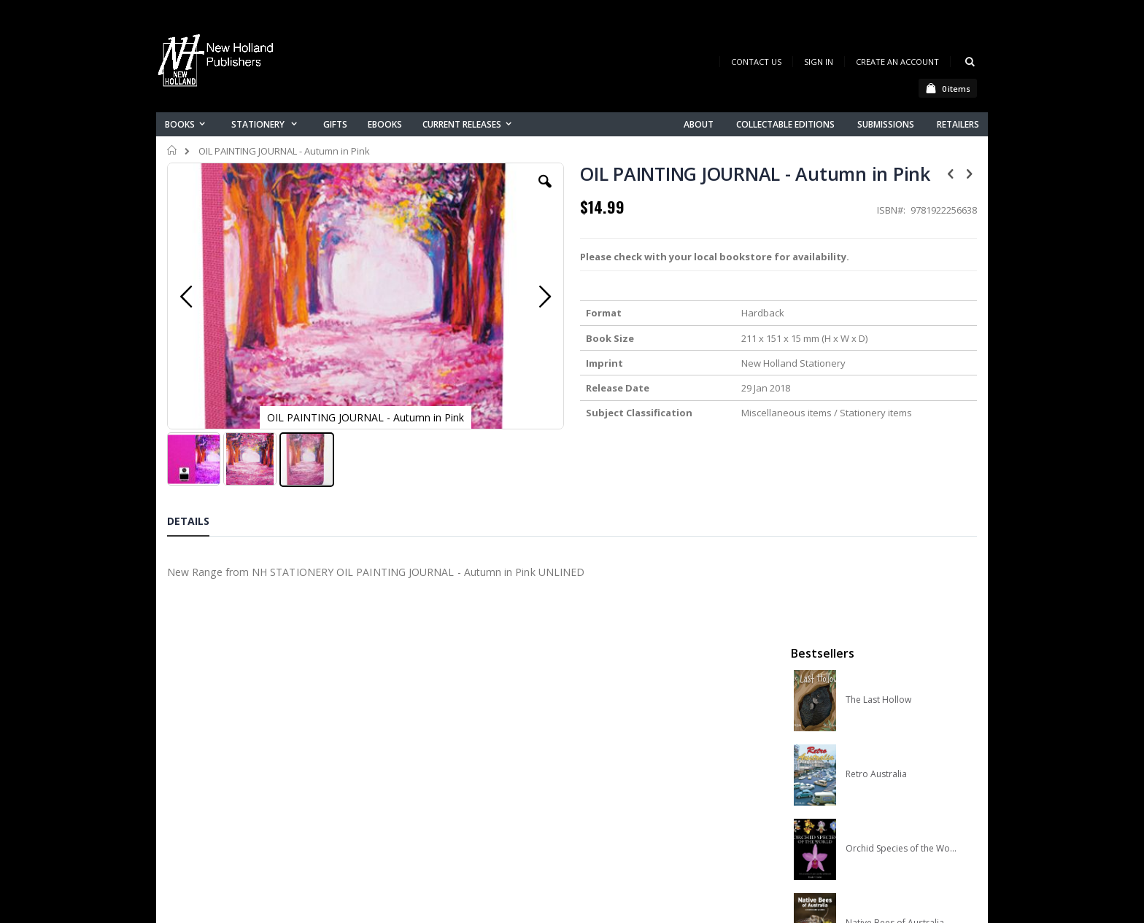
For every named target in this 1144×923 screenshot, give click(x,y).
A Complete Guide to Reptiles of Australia (901, 537)
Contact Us (756, 61)
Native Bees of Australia (895, 463)
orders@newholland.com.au (264, 784)
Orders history (424, 779)
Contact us (416, 741)
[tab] (199, 511)
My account (418, 760)
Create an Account (897, 61)
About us (411, 722)
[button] (446, 192)
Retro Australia (876, 314)
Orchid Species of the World (901, 388)
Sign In (818, 61)
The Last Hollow (878, 240)
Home (172, 150)
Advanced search (433, 798)
